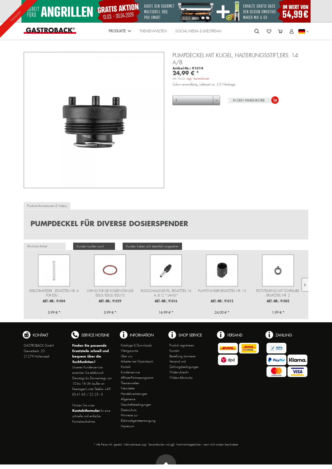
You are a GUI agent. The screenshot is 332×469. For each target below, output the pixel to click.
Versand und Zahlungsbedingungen (184, 364)
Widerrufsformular (181, 378)
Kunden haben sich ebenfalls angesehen (152, 246)
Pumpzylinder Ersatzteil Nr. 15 (222, 291)
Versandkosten (156, 444)
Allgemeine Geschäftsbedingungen (136, 402)
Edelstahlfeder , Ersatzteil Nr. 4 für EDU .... (54, 293)
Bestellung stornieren (182, 356)
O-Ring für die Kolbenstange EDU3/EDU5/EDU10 (110, 293)
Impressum (127, 426)
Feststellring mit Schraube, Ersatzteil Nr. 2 (278, 293)
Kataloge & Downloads (136, 345)
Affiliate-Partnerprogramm (137, 378)
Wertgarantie (129, 351)
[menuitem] (119, 32)
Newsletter (128, 388)
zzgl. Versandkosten (198, 79)
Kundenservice (130, 372)
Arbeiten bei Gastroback (137, 361)
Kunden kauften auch (90, 246)
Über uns (126, 356)
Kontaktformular (86, 410)
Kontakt (126, 367)
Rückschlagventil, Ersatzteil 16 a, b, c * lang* (166, 293)
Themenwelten (130, 383)
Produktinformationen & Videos (47, 206)
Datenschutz (129, 410)
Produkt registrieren (181, 345)
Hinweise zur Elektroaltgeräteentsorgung (138, 418)
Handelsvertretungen (134, 394)
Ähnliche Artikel (37, 246)
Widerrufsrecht (178, 372)
